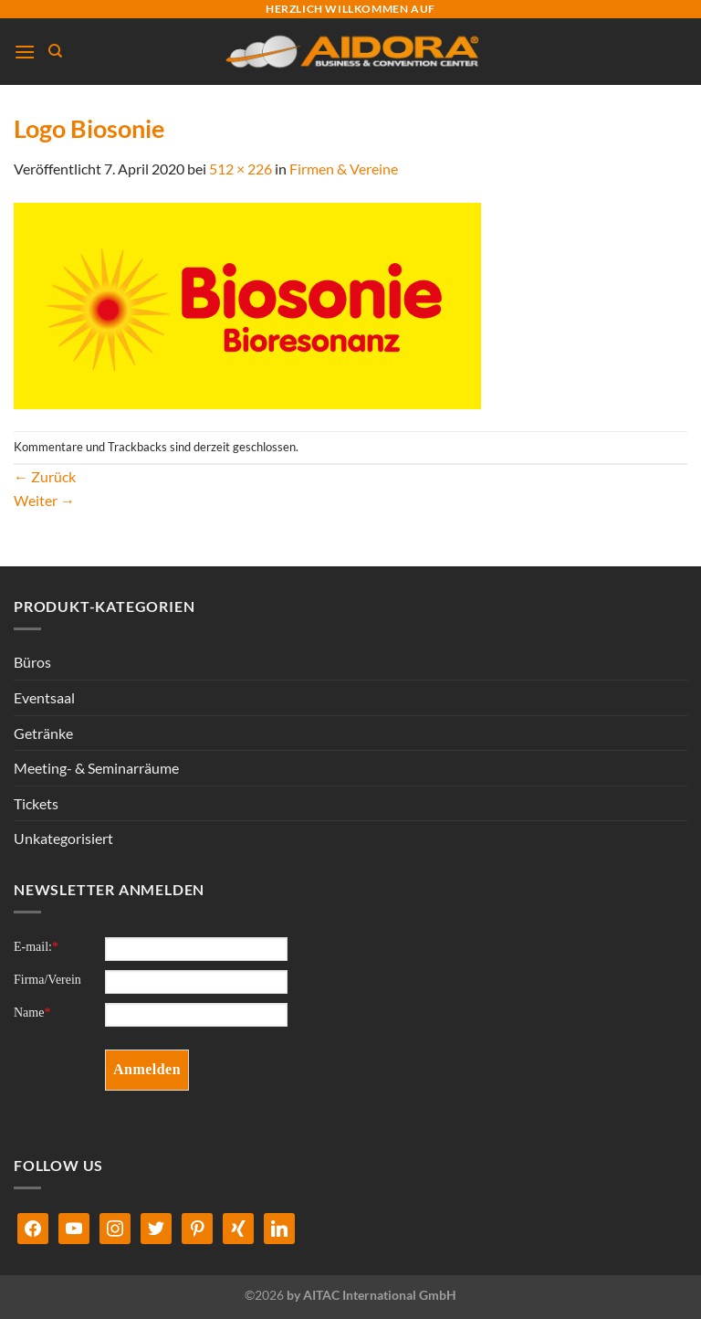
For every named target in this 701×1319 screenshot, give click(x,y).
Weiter (44, 500)
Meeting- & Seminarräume (96, 767)
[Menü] (25, 51)
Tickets (36, 803)
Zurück (45, 476)
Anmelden (147, 1069)
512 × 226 (240, 168)
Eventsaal (44, 697)
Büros (32, 661)
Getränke (43, 733)
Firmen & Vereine (343, 168)
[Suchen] (55, 51)
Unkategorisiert (63, 838)
